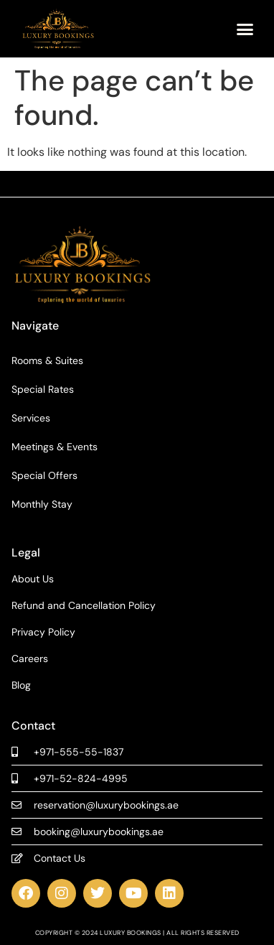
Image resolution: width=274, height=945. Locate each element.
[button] (245, 28)
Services (30, 417)
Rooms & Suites (47, 360)
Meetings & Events (54, 446)
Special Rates (42, 389)
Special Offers (44, 475)
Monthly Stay (41, 504)
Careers (29, 659)
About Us (32, 579)
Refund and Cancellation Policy (83, 606)
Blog (21, 685)
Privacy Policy (43, 632)
